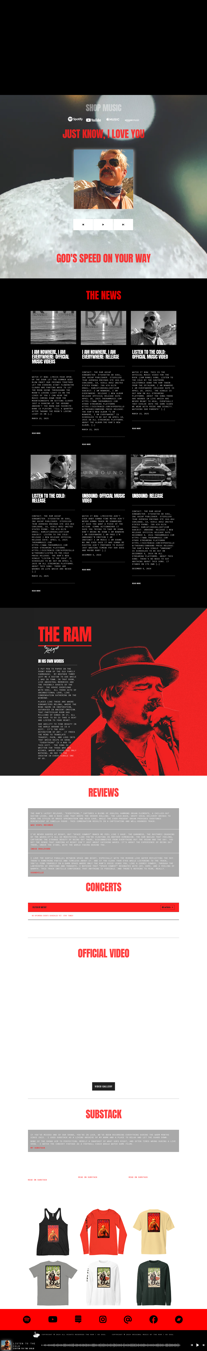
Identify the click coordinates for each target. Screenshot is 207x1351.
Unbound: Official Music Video (103, 498)
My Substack (38, 1148)
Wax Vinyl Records (42, 825)
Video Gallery (103, 1086)
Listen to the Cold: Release (48, 498)
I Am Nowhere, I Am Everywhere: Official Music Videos (50, 356)
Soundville (37, 873)
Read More (36, 433)
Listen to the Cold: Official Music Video (150, 354)
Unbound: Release (147, 495)
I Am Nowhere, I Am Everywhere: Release (100, 354)
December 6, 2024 (91, 555)
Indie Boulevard (40, 849)
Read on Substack (37, 1180)
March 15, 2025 (40, 418)
